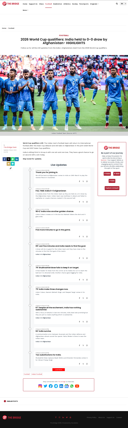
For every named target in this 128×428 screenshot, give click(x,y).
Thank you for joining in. (47, 172)
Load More (58, 370)
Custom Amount (112, 188)
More (25, 10)
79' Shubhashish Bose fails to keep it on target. (57, 267)
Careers (119, 417)
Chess (41, 4)
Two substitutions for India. (48, 355)
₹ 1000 (112, 181)
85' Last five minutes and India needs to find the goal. (61, 246)
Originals (94, 4)
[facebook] (5, 159)
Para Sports (84, 4)
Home (25, 4)
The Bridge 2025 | (56, 423)
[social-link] (11, 168)
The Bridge (62, 381)
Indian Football (37, 374)
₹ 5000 (107, 174)
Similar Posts (12, 401)
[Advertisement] (64, 19)
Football (48, 4)
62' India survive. (43, 331)
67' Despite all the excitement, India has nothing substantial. (58, 308)
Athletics (67, 4)
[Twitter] (9, 159)
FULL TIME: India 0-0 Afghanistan (51, 190)
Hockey (75, 4)
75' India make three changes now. (52, 289)
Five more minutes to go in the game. (53, 229)
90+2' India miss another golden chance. (55, 211)
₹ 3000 (117, 174)
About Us (101, 417)
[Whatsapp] (13, 159)
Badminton (57, 4)
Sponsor (104, 160)
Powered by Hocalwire (70, 423)
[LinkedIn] (17, 159)
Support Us (33, 4)
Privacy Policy (91, 417)
